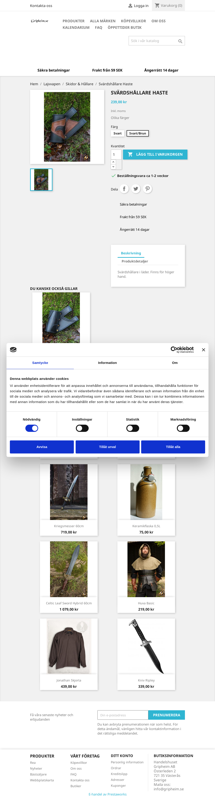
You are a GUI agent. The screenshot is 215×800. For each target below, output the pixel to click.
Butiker (75, 786)
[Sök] (157, 40)
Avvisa (42, 447)
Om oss (158, 20)
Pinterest (147, 188)
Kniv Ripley (146, 680)
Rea (33, 762)
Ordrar (116, 768)
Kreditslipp (119, 774)
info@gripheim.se (169, 789)
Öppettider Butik (125, 27)
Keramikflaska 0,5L (146, 526)
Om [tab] (175, 363)
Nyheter (36, 768)
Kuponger (118, 785)
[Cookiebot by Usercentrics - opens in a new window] (174, 349)
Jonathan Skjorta (69, 680)
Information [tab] (107, 363)
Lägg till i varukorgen (155, 154)
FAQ (98, 27)
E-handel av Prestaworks (108, 794)
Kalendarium (76, 27)
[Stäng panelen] (203, 349)
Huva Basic (146, 603)
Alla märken (103, 20)
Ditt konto (122, 755)
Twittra (135, 188)
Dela (124, 188)
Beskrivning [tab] (131, 253)
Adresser (117, 780)
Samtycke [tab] (40, 363)
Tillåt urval (107, 447)
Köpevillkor (133, 20)
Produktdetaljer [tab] (135, 261)
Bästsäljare (38, 774)
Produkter (74, 20)
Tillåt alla (173, 447)
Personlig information (127, 762)
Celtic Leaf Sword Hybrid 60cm (69, 603)
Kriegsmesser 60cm (69, 526)
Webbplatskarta (42, 780)
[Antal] (116, 154)
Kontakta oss (41, 5)
